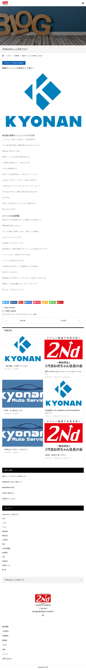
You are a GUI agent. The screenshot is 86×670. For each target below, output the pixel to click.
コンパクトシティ (9, 314)
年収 (35, 314)
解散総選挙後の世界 (8, 487)
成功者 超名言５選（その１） (56, 455)
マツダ (4, 527)
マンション (29, 314)
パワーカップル (20, 314)
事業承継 (5, 531)
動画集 (4, 640)
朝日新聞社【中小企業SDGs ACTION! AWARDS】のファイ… (62, 411)
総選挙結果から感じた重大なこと (12, 482)
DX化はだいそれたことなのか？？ (16, 449)
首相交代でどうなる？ (9, 498)
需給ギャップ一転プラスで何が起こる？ (14, 476)
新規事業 (5, 552)
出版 (3, 649)
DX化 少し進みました (13, 410)
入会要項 (5, 631)
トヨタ (4, 523)
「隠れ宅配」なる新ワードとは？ (16, 366)
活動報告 (5, 636)
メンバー (5, 654)
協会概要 (5, 626)
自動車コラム (6, 565)
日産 (3, 557)
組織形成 (20, 63)
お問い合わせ (7, 658)
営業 (3, 544)
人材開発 (14, 63)
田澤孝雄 (12, 307)
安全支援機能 (6, 548)
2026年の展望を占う (8, 493)
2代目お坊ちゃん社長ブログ (62, 377)
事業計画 (5, 535)
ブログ (4, 645)
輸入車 (4, 569)
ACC (3, 518)
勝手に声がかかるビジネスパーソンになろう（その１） (63, 373)
